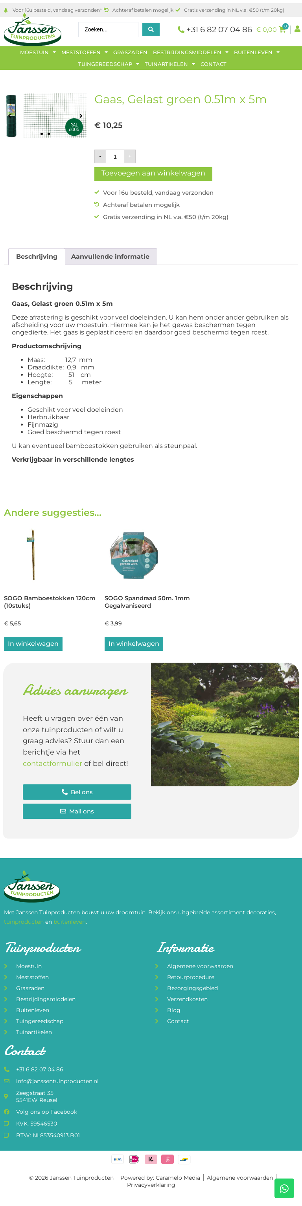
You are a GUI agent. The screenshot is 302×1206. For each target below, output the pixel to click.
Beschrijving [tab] (36, 256)
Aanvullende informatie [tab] (110, 256)
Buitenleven (257, 52)
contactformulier (52, 764)
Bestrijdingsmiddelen (190, 52)
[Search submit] (151, 29)
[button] (9, 115)
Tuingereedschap (108, 64)
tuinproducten (24, 922)
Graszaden (130, 52)
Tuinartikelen (170, 64)
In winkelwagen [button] (33, 644)
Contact (213, 64)
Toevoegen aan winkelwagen (153, 173)
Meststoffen (84, 52)
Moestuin (38, 52)
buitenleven (69, 922)
